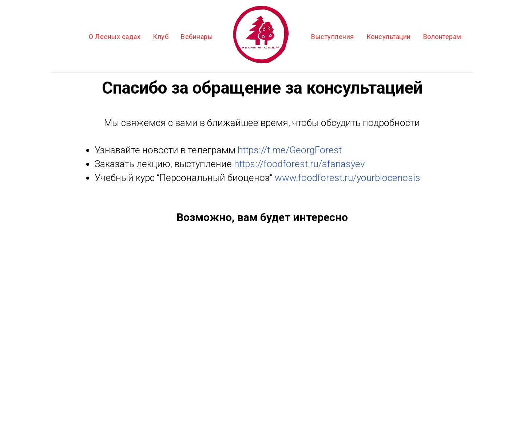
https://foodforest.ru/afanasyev (299, 163)
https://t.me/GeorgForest (290, 150)
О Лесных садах (114, 36)
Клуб (160, 36)
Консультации (388, 36)
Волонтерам (442, 36)
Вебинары (197, 36)
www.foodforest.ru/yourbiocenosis (347, 177)
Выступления (332, 36)
